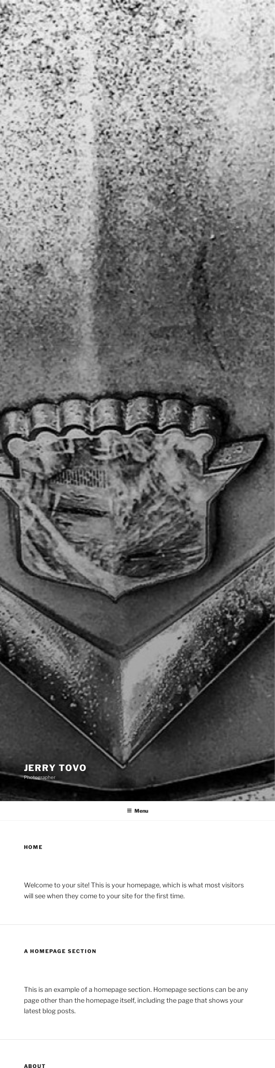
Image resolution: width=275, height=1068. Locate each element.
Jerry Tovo (55, 768)
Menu (137, 811)
